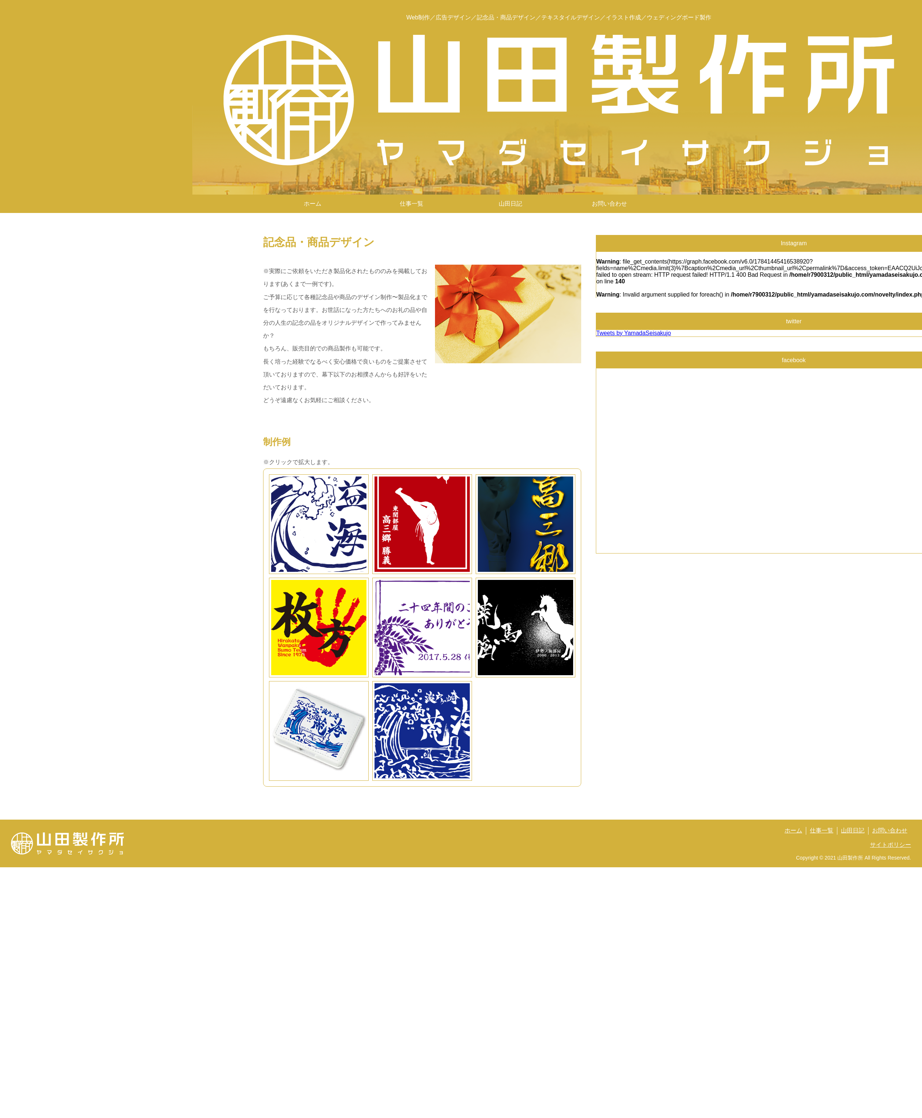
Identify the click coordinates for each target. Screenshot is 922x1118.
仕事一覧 (821, 830)
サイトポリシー (890, 845)
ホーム (312, 204)
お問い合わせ (609, 204)
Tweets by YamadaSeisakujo (633, 333)
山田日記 (510, 204)
